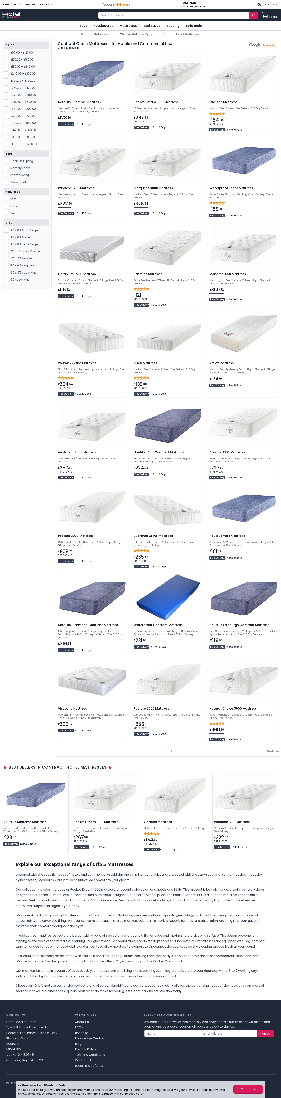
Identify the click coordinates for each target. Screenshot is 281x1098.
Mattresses (129, 25)
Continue (248, 1089)
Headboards (103, 25)
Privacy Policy (85, 1049)
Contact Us (83, 1060)
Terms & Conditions (90, 1054)
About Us (82, 1022)
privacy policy (134, 1094)
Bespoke (30, 4)
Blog (78, 1044)
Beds (83, 25)
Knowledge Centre (89, 1038)
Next (273, 751)
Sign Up (265, 1033)
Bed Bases (152, 25)
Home (5, 4)
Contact (46, 4)
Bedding (173, 25)
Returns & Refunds (89, 1065)
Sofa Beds (194, 25)
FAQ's (17, 4)
